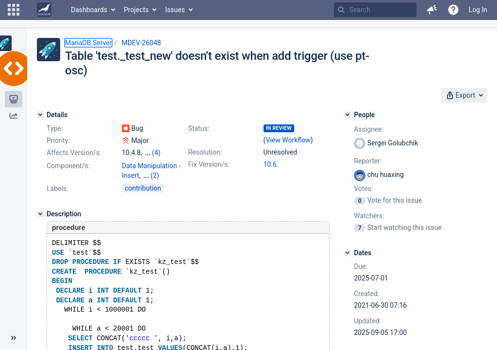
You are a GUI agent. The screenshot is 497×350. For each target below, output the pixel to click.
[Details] (40, 114)
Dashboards (89, 10)
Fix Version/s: (209, 164)
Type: (55, 128)
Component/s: (68, 166)
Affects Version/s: (74, 153)
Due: (360, 266)
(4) (156, 153)
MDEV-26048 (141, 43)
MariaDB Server (88, 43)
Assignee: (368, 129)
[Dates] (347, 252)
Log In (478, 10)
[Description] (40, 213)
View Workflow (288, 140)
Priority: (58, 140)
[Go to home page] (44, 9)
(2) (154, 175)
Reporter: (367, 161)
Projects (136, 10)
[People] (347, 114)
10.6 (270, 164)
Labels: (57, 188)
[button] (13, 9)
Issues (175, 10)
